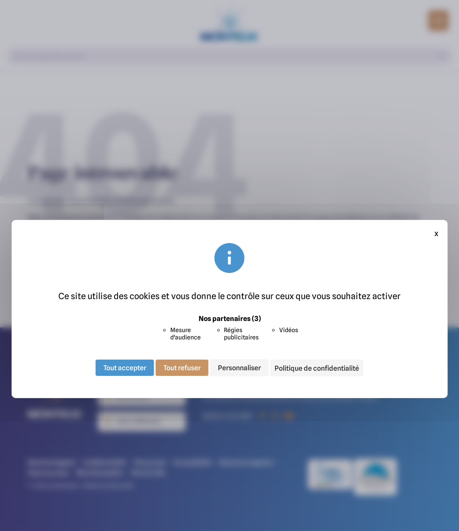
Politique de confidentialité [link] (317, 368)
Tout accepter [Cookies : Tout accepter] (124, 367)
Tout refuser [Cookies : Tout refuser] (182, 367)
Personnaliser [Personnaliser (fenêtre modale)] (239, 367)
